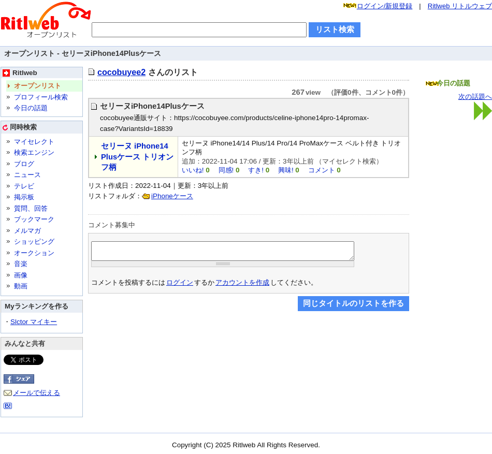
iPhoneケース (172, 196)
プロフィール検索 (41, 97)
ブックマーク (34, 219)
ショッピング (34, 241)
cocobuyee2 (121, 72)
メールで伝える (36, 393)
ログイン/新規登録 (385, 6)
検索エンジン (34, 152)
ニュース (27, 175)
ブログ (24, 164)
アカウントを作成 (242, 285)
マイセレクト (34, 141)
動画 (20, 286)
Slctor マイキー (33, 322)
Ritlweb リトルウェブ (460, 6)
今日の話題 (31, 108)
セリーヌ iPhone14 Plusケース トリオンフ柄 (137, 156)
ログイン (179, 285)
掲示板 (24, 197)
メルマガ (27, 231)
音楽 (20, 264)
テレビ (24, 186)
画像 (20, 275)
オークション (34, 253)
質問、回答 (31, 208)
